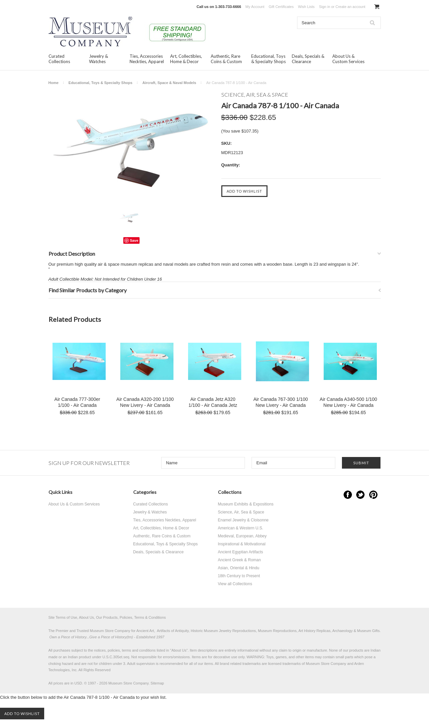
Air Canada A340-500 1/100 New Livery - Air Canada (348, 402)
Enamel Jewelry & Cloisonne (243, 520)
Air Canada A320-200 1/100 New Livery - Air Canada (145, 402)
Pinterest (373, 495)
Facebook (348, 495)
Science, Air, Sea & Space (241, 512)
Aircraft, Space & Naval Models (169, 83)
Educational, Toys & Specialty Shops (268, 58)
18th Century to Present (239, 576)
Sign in (324, 7)
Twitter (360, 495)
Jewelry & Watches (98, 58)
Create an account (350, 7)
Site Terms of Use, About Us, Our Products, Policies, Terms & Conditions (107, 617)
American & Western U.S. (241, 528)
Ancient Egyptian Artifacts (240, 552)
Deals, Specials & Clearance (308, 58)
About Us (178, 650)
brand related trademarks (240, 664)
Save (134, 240)
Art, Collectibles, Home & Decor (186, 58)
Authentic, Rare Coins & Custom (226, 58)
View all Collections (235, 584)
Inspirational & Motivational (242, 544)
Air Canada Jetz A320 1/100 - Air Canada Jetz (212, 402)
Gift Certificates (281, 7)
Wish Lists (306, 7)
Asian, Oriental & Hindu (239, 568)
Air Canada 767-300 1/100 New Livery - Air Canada (280, 402)
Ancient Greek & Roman (239, 560)
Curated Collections (59, 58)
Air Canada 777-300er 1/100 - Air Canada (77, 402)
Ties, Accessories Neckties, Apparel (147, 58)
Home (54, 83)
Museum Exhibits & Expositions (245, 504)
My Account (255, 7)
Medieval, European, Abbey (242, 536)
